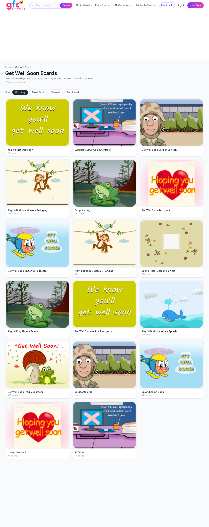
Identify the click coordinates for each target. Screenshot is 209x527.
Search (66, 5)
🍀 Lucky (20, 92)
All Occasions (124, 5)
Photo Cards (84, 5)
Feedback (167, 5)
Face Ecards (103, 5)
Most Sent (38, 92)
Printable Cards (146, 5)
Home (8, 67)
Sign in (181, 5)
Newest (55, 92)
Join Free (195, 5)
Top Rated (73, 92)
